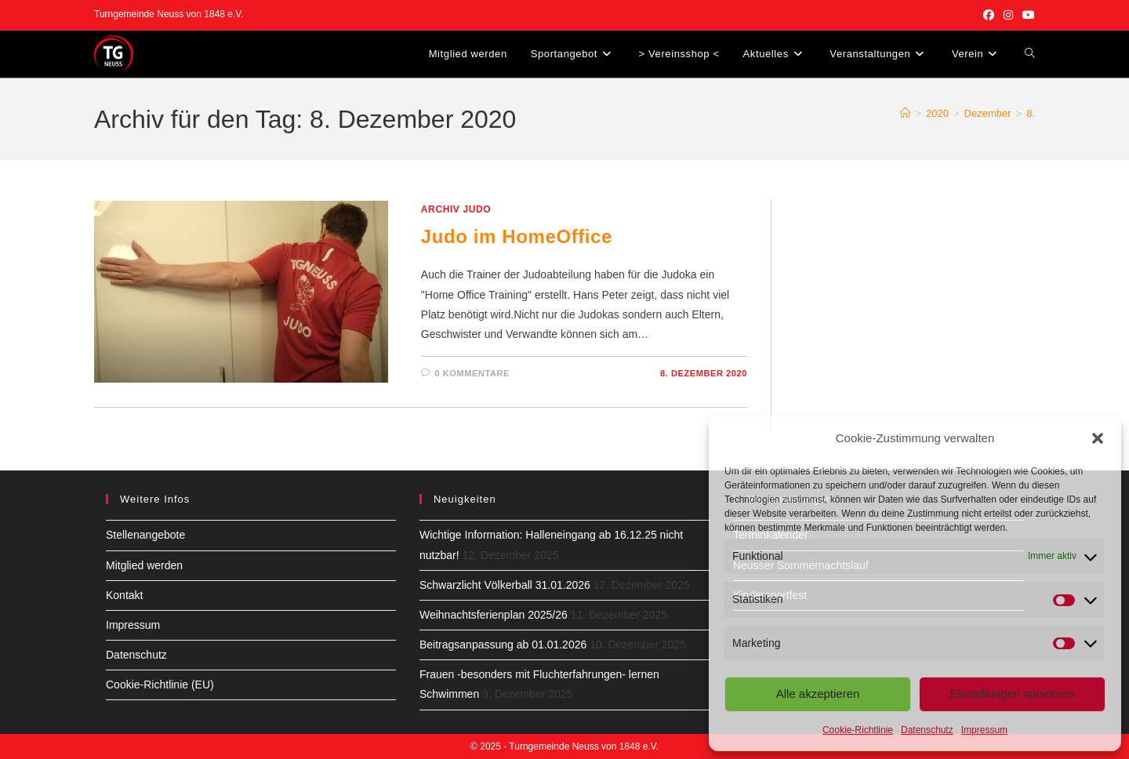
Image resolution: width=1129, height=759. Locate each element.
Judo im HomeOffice (516, 236)
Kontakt (124, 595)
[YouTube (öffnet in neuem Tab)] (1026, 15)
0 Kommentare (472, 373)
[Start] (905, 113)
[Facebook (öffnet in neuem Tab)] (988, 15)
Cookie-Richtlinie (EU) (160, 684)
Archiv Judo (456, 209)
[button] (1097, 438)
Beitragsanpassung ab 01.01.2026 (502, 644)
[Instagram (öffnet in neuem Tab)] (1008, 15)
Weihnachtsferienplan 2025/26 (493, 614)
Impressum (984, 729)
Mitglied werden (144, 565)
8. (1030, 113)
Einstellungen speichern (1011, 693)
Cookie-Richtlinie (857, 729)
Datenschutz (927, 729)
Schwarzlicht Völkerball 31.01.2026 (504, 585)
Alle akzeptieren (818, 693)
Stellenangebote (145, 534)
